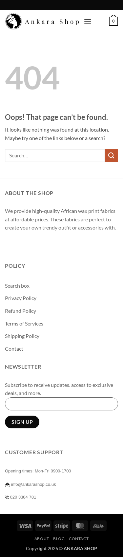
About (41, 538)
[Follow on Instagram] (22, 244)
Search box (17, 285)
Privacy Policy (20, 298)
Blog (59, 538)
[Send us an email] (46, 244)
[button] (88, 21)
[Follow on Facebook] (11, 244)
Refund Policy (20, 311)
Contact (14, 348)
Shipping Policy (22, 336)
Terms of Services (24, 323)
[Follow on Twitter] (34, 244)
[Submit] (111, 155)
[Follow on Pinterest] (58, 244)
